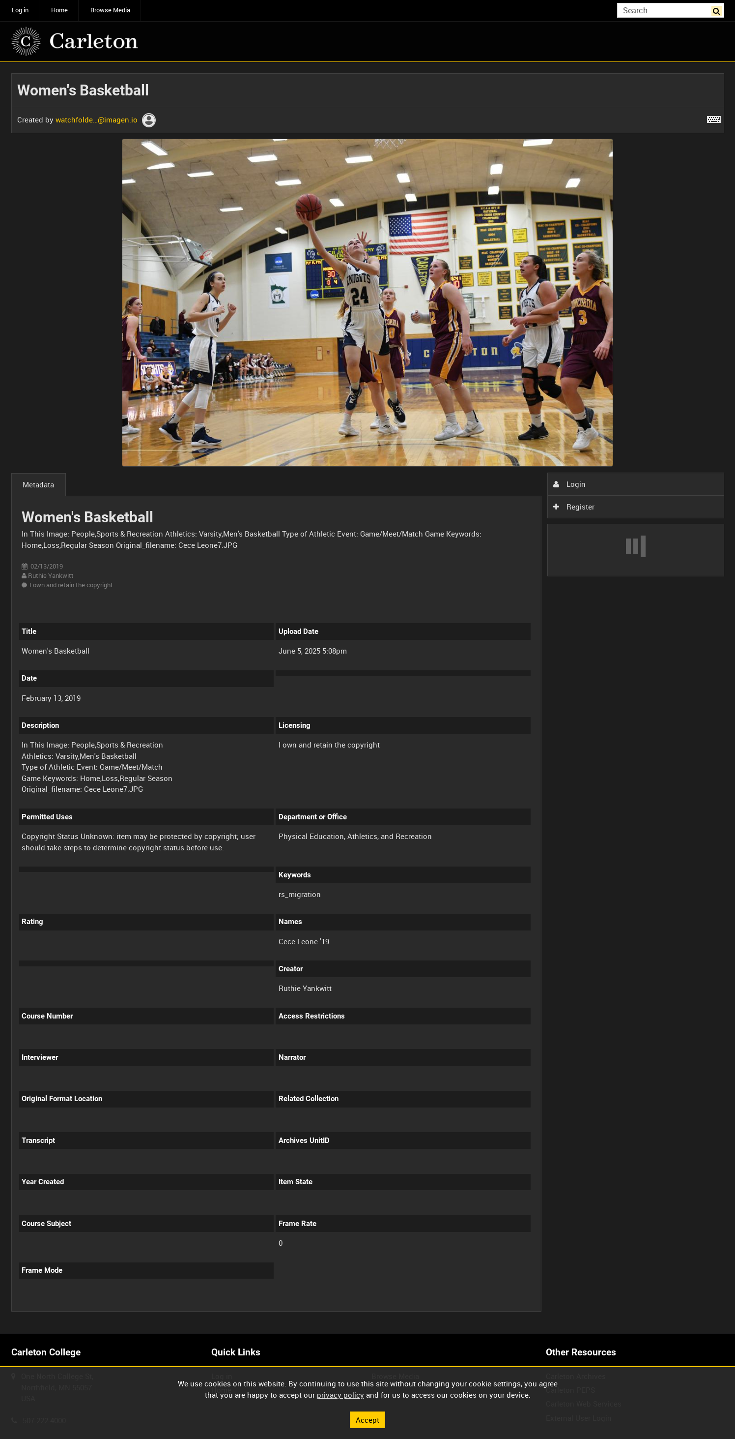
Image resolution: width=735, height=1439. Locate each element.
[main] (367, 698)
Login (569, 484)
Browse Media (110, 10)
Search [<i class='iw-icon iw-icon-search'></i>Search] (718, 9)
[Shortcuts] (714, 117)
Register (573, 506)
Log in (20, 10)
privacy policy (340, 1395)
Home (59, 10)
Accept (367, 1419)
